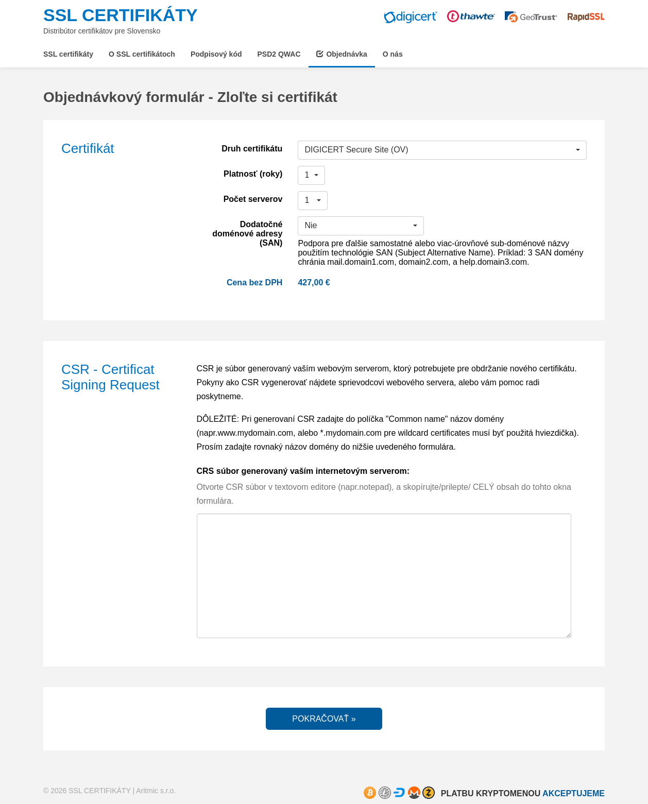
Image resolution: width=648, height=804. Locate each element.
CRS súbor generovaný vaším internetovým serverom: (303, 471)
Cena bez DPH (254, 282)
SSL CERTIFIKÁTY (120, 15)
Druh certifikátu (251, 148)
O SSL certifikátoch (142, 54)
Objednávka (341, 54)
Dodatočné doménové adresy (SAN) (247, 233)
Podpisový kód (216, 54)
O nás (393, 54)
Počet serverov (253, 199)
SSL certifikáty (68, 54)
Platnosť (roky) (253, 173)
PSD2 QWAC (279, 54)
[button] (442, 150)
